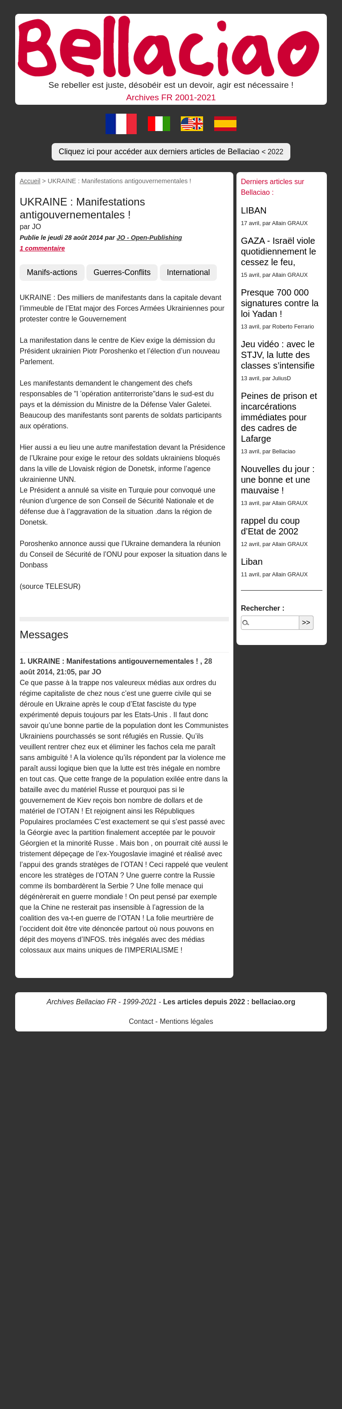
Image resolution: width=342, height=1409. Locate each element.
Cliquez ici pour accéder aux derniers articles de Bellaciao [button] (171, 151)
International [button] (188, 272)
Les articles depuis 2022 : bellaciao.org (229, 1002)
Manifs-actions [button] (52, 272)
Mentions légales (186, 1021)
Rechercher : (263, 608)
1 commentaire (42, 248)
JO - (124, 237)
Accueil (30, 181)
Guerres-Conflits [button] (122, 272)
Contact (141, 1021)
